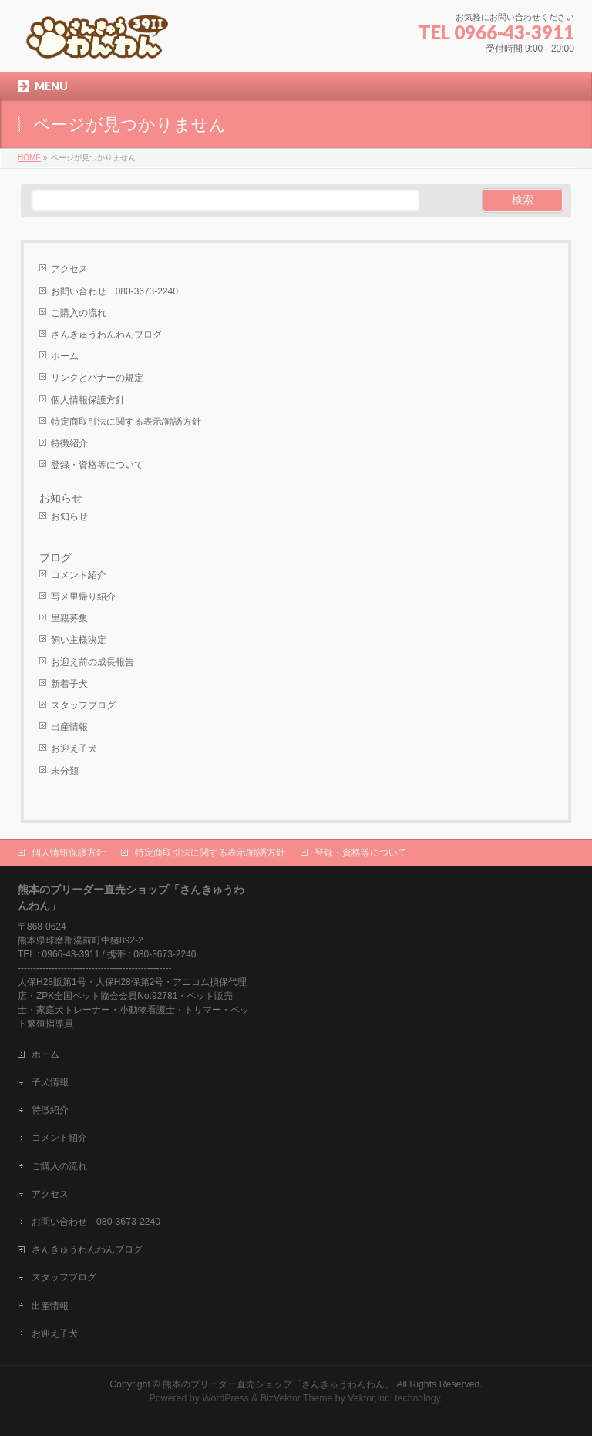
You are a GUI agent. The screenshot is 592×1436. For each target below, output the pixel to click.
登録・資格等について (97, 464)
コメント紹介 (78, 575)
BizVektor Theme (297, 1398)
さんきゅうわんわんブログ (106, 334)
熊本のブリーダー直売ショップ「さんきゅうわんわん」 (278, 1384)
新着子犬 (69, 683)
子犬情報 (50, 1082)
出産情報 (69, 726)
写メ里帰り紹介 (83, 596)
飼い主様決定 (78, 639)
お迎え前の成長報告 (92, 662)
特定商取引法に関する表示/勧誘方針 (126, 421)
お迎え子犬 (74, 748)
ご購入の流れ (78, 313)
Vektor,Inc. (370, 1398)
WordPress (225, 1398)
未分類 (65, 770)
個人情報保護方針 (88, 400)
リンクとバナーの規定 (97, 377)
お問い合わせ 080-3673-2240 (114, 291)
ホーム (65, 356)
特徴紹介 (69, 443)
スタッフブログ (83, 705)
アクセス (69, 269)
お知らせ (60, 498)
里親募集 (69, 618)
